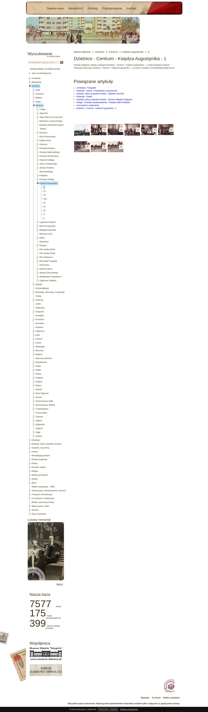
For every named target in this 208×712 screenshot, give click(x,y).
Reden (38, 385)
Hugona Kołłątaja (46, 160)
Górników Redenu (47, 148)
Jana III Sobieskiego (48, 164)
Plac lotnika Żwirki (47, 249)
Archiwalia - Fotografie (86, 88)
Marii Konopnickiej (47, 226)
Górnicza (43, 144)
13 (44, 191)
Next (138, 30)
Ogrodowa (43, 242)
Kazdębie (40, 315)
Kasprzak (40, 312)
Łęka (38, 335)
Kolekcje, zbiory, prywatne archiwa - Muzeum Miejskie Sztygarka (104, 99)
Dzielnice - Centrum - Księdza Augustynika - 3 (96, 108)
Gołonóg (39, 300)
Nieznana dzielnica (44, 358)
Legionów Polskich (47, 222)
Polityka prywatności (129, 709)
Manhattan (40, 347)
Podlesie (39, 378)
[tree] (46, 296)
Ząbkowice (40, 424)
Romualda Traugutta (48, 261)
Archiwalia (36, 78)
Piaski (38, 366)
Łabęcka (40, 331)
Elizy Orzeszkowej (47, 136)
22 (44, 203)
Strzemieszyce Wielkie (45, 405)
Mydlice (39, 354)
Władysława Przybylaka (50, 277)
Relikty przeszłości (40, 475)
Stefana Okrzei (45, 269)
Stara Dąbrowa (42, 393)
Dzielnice (36, 86)
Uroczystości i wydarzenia (88, 105)
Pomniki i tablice (39, 467)
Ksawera (39, 327)
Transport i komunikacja (42, 494)
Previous (27, 30)
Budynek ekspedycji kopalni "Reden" (51, 127)
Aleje (38, 90)
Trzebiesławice (42, 409)
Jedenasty (40, 308)
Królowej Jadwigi (46, 179)
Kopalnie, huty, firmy (40, 448)
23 (44, 207)
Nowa (42, 238)
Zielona (39, 436)
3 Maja (42, 109)
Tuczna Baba (41, 413)
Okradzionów (41, 362)
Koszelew (40, 323)
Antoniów (40, 94)
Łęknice (39, 339)
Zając (38, 432)
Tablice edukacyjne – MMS (43, 487)
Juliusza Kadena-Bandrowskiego (46, 170)
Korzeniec (40, 319)
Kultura (35, 452)
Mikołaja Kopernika (47, 230)
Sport (34, 483)
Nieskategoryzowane (41, 455)
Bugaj (38, 101)
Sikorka (39, 389)
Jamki (38, 304)
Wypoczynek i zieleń (40, 506)
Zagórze (39, 428)
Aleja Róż (43, 113)
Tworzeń (39, 417)
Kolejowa (43, 175)
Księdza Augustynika (48, 183)
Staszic (39, 397)
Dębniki (39, 284)
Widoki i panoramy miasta (43, 502)
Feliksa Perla (45, 140)
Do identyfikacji (42, 288)
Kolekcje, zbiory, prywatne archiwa (46, 444)
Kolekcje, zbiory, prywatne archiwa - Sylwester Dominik (100, 94)
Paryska (42, 245)
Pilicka (38, 374)
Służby (35, 479)
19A (45, 199)
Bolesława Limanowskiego (50, 121)
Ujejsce (39, 420)
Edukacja (36, 440)
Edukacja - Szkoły (84, 96)
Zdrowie (35, 510)
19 (44, 195)
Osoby (34, 463)
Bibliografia (36, 82)
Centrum (39, 105)
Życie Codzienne (39, 514)
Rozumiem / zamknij (108, 709)
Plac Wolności (46, 257)
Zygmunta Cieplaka (47, 280)
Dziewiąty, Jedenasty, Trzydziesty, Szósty (50, 294)
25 (44, 210)
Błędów (39, 98)
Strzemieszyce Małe (44, 401)
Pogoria (39, 382)
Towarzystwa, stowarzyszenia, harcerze (49, 490)
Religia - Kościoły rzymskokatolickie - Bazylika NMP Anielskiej (103, 102)
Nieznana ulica (45, 234)
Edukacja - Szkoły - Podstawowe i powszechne (97, 91)
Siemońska (44, 265)
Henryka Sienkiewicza (48, 156)
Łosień (38, 343)
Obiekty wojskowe (39, 459)
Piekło (38, 370)
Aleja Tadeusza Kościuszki (50, 117)
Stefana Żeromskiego (48, 273)
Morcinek (40, 350)
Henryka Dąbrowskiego (49, 152)
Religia (35, 471)
